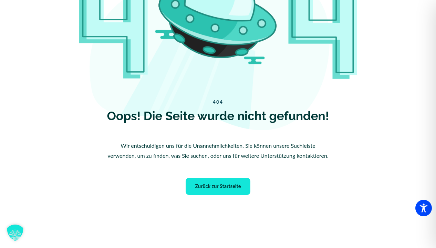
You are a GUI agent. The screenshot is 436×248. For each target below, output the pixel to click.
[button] (15, 233)
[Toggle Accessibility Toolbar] (424, 208)
